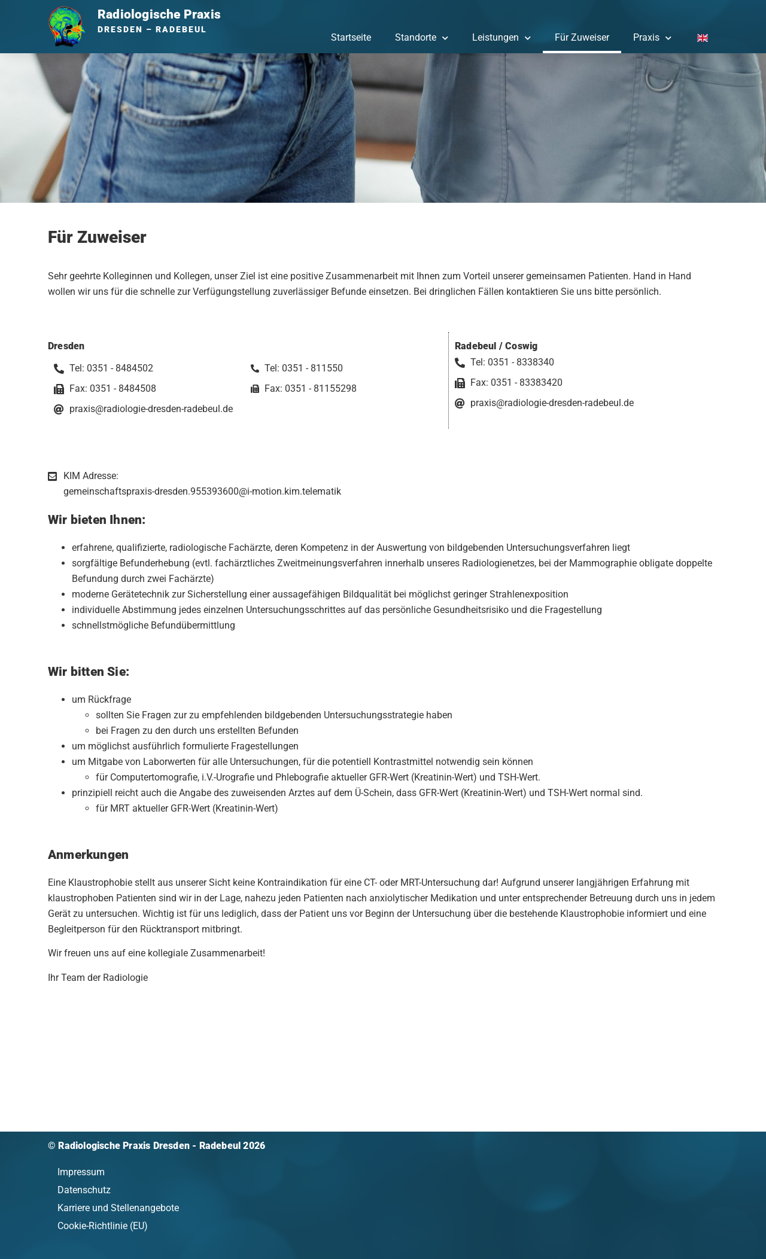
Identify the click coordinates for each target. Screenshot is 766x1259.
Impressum (81, 1172)
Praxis (652, 38)
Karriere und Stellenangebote (118, 1208)
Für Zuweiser (582, 37)
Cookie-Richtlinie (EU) (102, 1225)
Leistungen (501, 38)
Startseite (351, 37)
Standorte (421, 38)
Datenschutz (84, 1190)
